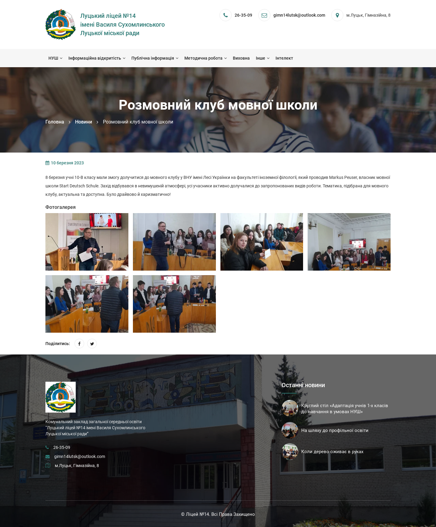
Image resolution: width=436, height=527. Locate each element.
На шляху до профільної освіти (334, 430)
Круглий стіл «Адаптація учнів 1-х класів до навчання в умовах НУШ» (344, 408)
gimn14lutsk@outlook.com (79, 456)
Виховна (241, 58)
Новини (83, 122)
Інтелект (284, 58)
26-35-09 (243, 15)
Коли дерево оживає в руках (332, 451)
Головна (54, 122)
